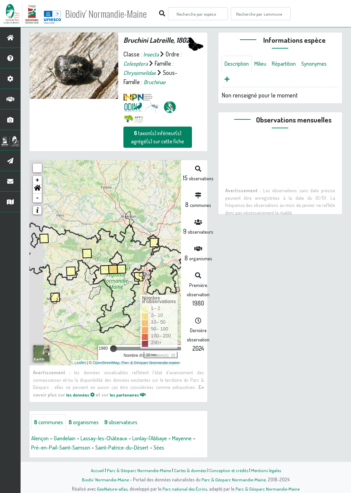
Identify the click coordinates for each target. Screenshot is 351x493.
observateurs (129, 422)
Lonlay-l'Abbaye (160, 438)
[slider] (113, 348)
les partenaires (134, 394)
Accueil (93, 470)
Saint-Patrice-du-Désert (157, 448)
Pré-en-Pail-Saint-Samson (90, 448)
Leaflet (80, 362)
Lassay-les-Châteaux (110, 438)
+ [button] (37, 180)
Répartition (290, 64)
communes (50, 422)
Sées (197, 448)
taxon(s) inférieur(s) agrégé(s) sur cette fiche (157, 137)
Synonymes (239, 80)
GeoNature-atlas (111, 488)
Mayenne (42, 448)
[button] (37, 189)
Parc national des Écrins (185, 488)
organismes (88, 422)
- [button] (37, 198)
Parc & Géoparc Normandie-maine (150, 362)
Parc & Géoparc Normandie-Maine (136, 470)
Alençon (41, 438)
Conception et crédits (229, 470)
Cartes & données (189, 470)
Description (238, 64)
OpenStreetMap (106, 362)
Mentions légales (269, 470)
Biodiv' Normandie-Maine (112, 14)
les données (82, 394)
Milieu (264, 64)
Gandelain (67, 438)
